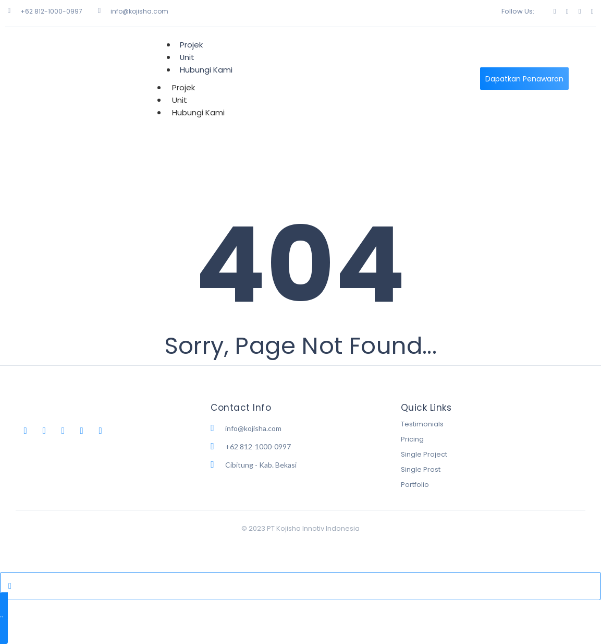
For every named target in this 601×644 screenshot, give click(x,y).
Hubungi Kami (206, 69)
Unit (179, 99)
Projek (183, 87)
